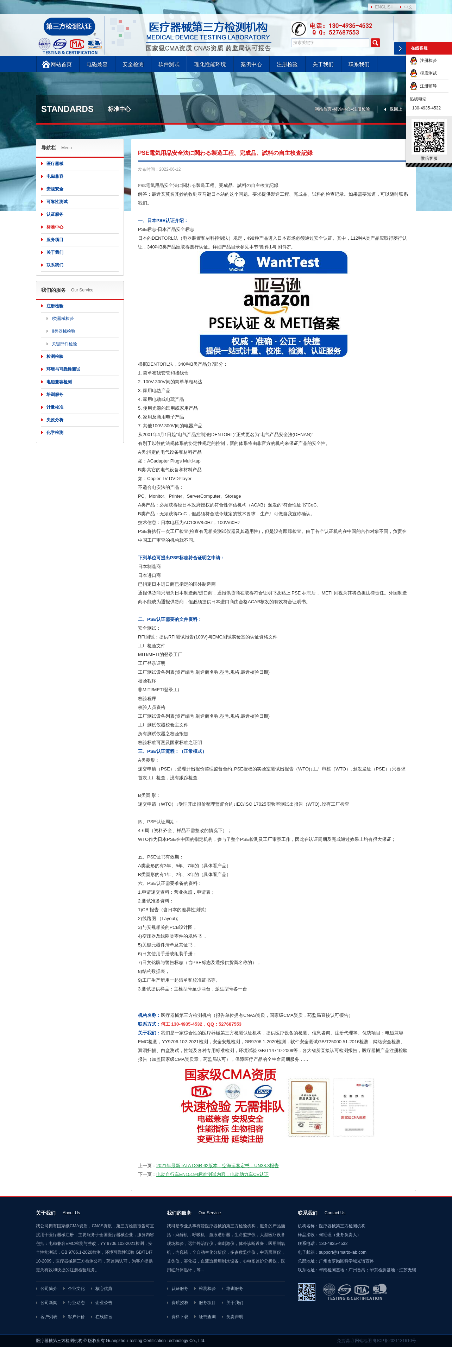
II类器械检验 (63, 331)
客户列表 (48, 1316)
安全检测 (133, 64)
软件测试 (169, 64)
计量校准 (54, 407)
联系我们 (359, 64)
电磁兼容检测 (59, 381)
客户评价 (76, 1316)
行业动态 (76, 1302)
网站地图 (363, 1340)
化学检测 (54, 432)
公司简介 (48, 1288)
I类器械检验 (63, 318)
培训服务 (54, 394)
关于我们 (323, 64)
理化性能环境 (210, 64)
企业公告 (103, 1302)
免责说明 (345, 1340)
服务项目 (54, 239)
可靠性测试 (57, 201)
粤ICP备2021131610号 (394, 1340)
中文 (408, 7)
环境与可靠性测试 (63, 369)
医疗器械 (54, 163)
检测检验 (54, 356)
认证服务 (54, 214)
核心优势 (103, 1288)
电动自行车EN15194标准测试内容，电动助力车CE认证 (212, 1174)
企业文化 (76, 1288)
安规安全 (54, 189)
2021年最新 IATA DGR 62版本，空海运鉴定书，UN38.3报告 (217, 1165)
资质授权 (179, 1302)
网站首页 (61, 64)
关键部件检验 (64, 343)
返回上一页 (400, 109)
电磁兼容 (97, 64)
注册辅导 (423, 85)
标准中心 (342, 109)
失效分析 (54, 419)
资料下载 (179, 1316)
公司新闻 (48, 1302)
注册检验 (287, 64)
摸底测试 (423, 73)
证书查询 (207, 1316)
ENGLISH (384, 7)
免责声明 (234, 1316)
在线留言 (103, 1316)
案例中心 (251, 64)
